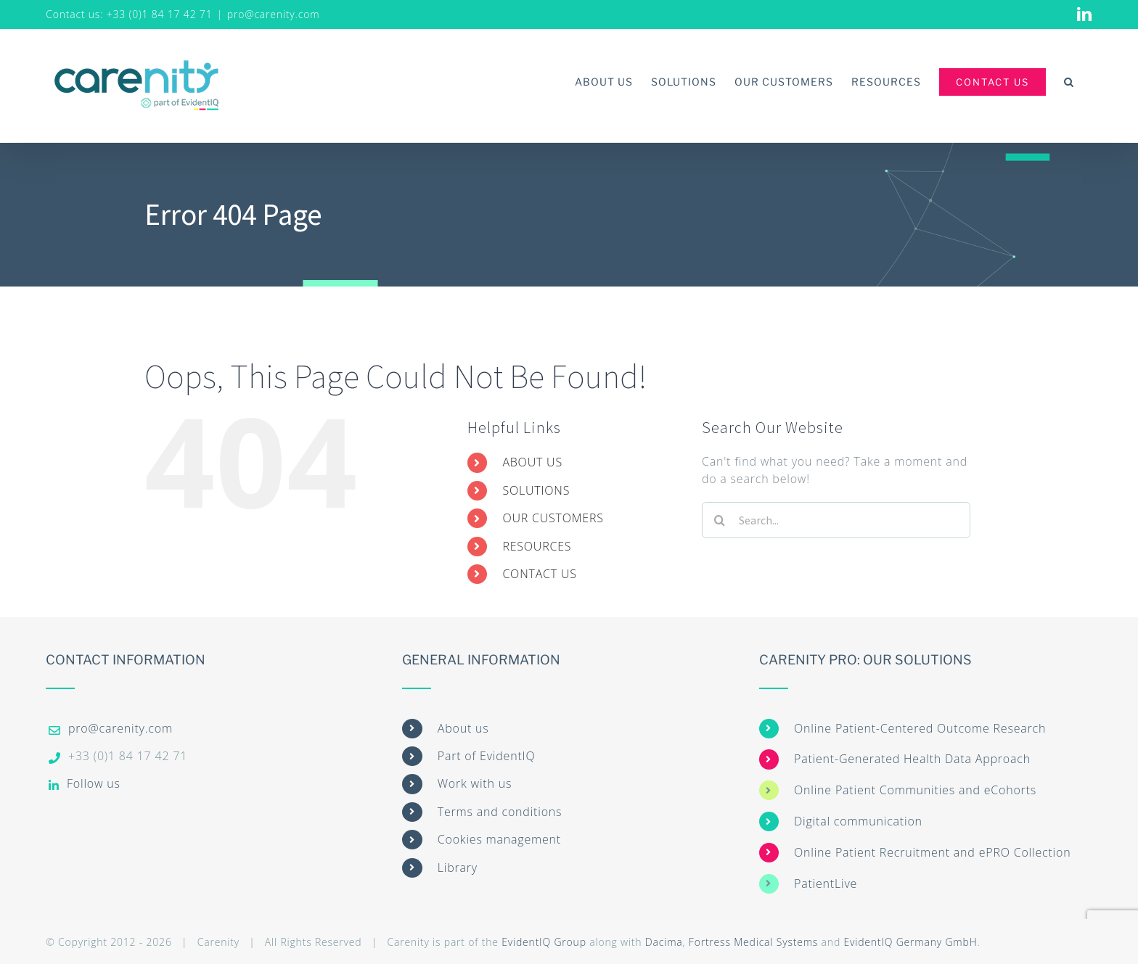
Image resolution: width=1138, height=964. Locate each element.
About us (463, 728)
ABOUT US (532, 462)
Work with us (475, 783)
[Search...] (836, 520)
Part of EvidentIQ (487, 756)
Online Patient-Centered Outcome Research (920, 728)
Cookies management (499, 839)
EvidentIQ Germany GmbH (910, 942)
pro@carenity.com (273, 14)
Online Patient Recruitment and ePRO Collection (932, 852)
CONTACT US (539, 574)
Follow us (93, 783)
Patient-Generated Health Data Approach (912, 759)
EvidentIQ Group (544, 942)
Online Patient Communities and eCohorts (915, 790)
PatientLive (825, 883)
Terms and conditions (500, 812)
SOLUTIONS (536, 490)
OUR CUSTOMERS (552, 518)
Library (458, 868)
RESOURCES (536, 546)
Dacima (664, 942)
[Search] (720, 520)
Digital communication (858, 821)
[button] (1069, 81)
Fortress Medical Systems (753, 942)
